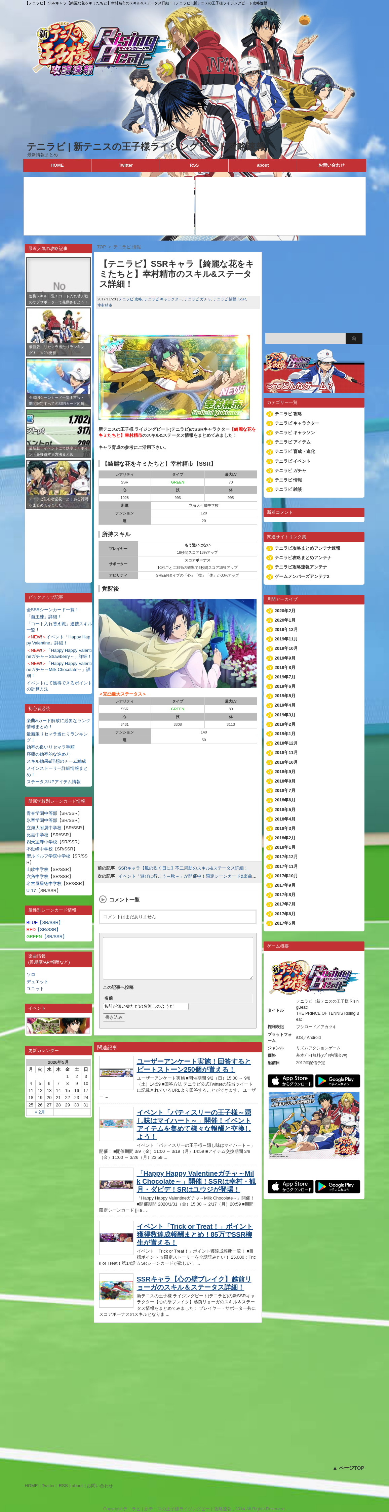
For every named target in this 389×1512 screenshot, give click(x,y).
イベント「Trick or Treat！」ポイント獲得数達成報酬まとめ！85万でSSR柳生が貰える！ (195, 1242)
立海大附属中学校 (44, 827)
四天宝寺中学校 (42, 841)
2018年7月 (285, 790)
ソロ (31, 974)
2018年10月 (286, 762)
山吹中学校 (37, 869)
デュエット (37, 981)
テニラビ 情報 (224, 299)
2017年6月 (285, 913)
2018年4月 (285, 819)
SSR (242, 299)
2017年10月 (286, 875)
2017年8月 (285, 894)
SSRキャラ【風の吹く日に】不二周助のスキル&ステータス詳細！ (183, 868)
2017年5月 (285, 923)
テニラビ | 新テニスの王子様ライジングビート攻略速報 (146, 146)
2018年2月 (285, 837)
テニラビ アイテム (293, 442)
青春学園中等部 (42, 813)
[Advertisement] (58, 540)
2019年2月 (285, 724)
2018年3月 (285, 828)
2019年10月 (286, 648)
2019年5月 (285, 695)
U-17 (31, 890)
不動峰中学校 (40, 848)
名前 (108, 1006)
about (263, 165)
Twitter (126, 165)
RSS (194, 165)
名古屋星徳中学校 (44, 883)
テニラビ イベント (293, 461)
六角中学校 (37, 876)
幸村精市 (105, 305)
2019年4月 (285, 705)
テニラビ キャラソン (295, 432)
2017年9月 (285, 885)
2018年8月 (285, 781)
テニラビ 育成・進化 (295, 451)
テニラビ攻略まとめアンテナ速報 (307, 548)
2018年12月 (286, 743)
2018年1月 (285, 847)
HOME (57, 165)
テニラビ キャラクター (163, 299)
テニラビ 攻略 (130, 299)
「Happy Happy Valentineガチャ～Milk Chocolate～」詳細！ (59, 669)
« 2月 (40, 1112)
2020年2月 (285, 610)
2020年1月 (285, 620)
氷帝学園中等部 (42, 820)
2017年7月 (285, 904)
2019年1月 (285, 733)
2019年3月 (285, 714)
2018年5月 (285, 809)
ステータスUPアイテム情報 (54, 781)
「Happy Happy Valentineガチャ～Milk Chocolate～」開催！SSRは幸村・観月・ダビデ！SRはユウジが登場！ (196, 1189)
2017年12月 (286, 856)
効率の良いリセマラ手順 (51, 747)
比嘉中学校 (37, 834)
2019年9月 (285, 658)
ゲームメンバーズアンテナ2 (302, 576)
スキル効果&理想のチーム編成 (56, 761)
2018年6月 (285, 799)
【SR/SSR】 (45, 922)
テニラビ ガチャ (197, 299)
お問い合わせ (331, 165)
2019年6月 (285, 686)
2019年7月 (285, 676)
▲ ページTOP (348, 1468)
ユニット (35, 988)
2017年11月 (286, 866)
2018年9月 (285, 771)
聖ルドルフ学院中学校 (48, 855)
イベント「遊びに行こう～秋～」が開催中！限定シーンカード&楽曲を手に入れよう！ (202, 876)
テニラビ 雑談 (288, 489)
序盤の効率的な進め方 (48, 754)
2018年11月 (286, 752)
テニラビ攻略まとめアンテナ (303, 557)
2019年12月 (286, 629)
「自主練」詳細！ (44, 616)
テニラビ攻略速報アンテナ (301, 567)
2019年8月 (285, 667)
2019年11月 (286, 638)
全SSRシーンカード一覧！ (53, 609)
